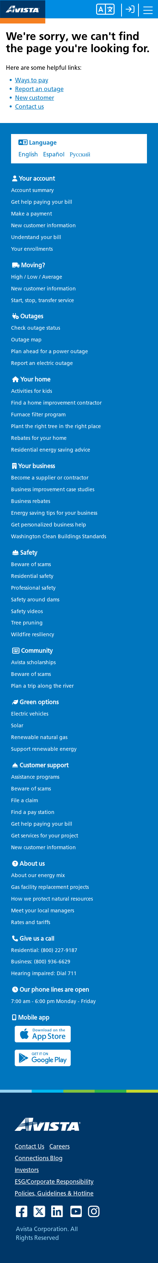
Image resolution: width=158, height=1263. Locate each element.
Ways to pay (31, 80)
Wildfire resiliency (32, 635)
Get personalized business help (48, 525)
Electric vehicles (29, 714)
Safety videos (27, 611)
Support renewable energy (44, 749)
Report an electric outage (42, 363)
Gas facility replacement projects (50, 887)
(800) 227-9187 (58, 950)
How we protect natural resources (52, 899)
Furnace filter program (38, 415)
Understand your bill (36, 237)
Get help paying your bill (41, 202)
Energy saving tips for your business (54, 513)
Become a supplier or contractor (49, 478)
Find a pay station (33, 812)
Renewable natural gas (39, 737)
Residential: (46, 950)
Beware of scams (31, 564)
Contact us (29, 106)
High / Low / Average (36, 277)
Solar (17, 726)
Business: (42, 962)
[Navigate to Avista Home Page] (22, 17)
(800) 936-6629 (51, 962)
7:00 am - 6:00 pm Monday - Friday (53, 1002)
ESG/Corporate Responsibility (54, 1181)
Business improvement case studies (52, 489)
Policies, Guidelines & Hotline (54, 1193)
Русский (80, 154)
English (28, 154)
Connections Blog (39, 1158)
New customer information (43, 225)
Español (53, 154)
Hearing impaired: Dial (45, 974)
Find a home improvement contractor (56, 403)
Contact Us (29, 1146)
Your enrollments (32, 249)
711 (72, 973)
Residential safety (32, 576)
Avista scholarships (33, 662)
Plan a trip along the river (42, 686)
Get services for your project (44, 836)
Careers (59, 1146)
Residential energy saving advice (50, 450)
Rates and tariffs (30, 922)
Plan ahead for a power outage (49, 351)
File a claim (24, 800)
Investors (27, 1169)
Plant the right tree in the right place (56, 426)
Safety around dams (35, 600)
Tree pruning (27, 623)
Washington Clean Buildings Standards (58, 536)
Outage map (26, 340)
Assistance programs (35, 777)
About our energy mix (38, 875)
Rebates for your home (39, 438)
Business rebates (30, 501)
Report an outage (39, 89)
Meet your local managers (42, 911)
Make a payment (31, 214)
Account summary (32, 190)
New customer (34, 97)
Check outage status (35, 328)
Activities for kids (31, 391)
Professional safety (33, 588)
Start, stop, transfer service (42, 300)
